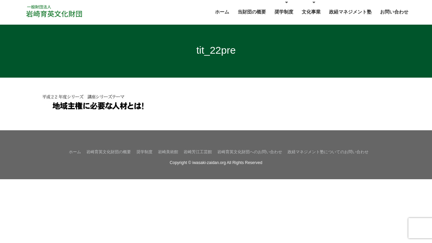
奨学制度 (144, 152)
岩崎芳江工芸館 (198, 152)
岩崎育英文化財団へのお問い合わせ (249, 152)
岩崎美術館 (168, 152)
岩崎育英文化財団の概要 (108, 152)
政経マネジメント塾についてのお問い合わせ (328, 152)
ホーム (75, 152)
